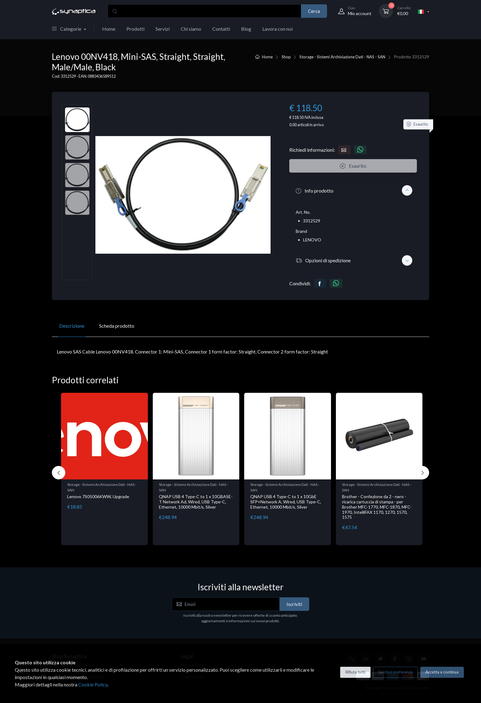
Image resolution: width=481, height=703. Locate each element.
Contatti (221, 29)
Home (108, 29)
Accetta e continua (442, 672)
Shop (286, 56)
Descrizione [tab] (71, 326)
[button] (353, 190)
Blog (246, 29)
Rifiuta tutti (355, 672)
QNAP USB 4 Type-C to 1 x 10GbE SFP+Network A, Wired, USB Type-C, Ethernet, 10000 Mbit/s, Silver (285, 502)
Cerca (314, 11)
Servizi (163, 29)
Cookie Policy (92, 684)
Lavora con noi (277, 29)
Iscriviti (294, 604)
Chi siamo (191, 29)
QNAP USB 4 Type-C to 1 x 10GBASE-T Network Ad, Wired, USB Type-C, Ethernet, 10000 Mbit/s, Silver (196, 502)
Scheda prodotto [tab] (116, 326)
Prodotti (135, 29)
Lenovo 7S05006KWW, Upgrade (98, 496)
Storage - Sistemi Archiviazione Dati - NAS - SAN (342, 56)
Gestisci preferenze (395, 672)
